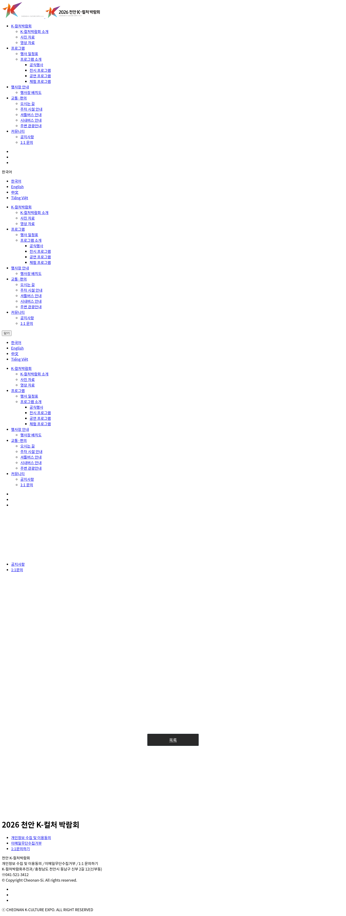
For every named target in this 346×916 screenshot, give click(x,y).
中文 (14, 192)
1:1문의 (17, 569)
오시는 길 (27, 103)
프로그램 (18, 48)
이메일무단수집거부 (26, 843)
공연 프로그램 (40, 76)
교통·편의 (19, 98)
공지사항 (27, 136)
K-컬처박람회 (21, 26)
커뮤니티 (18, 131)
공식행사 (36, 64)
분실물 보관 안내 (33, 782)
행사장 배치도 (31, 92)
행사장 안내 (20, 87)
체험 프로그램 (40, 81)
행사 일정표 (29, 53)
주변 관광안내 (31, 125)
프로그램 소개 (31, 59)
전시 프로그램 (40, 70)
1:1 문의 (26, 142)
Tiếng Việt (19, 197)
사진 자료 (27, 37)
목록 (173, 740)
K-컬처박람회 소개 (34, 31)
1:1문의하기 (20, 848)
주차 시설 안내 (31, 109)
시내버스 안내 (31, 120)
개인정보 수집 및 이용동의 (31, 837)
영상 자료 (27, 42)
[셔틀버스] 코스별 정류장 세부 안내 (49, 807)
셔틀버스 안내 (31, 114)
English (17, 186)
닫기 (7, 333)
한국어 (7, 172)
